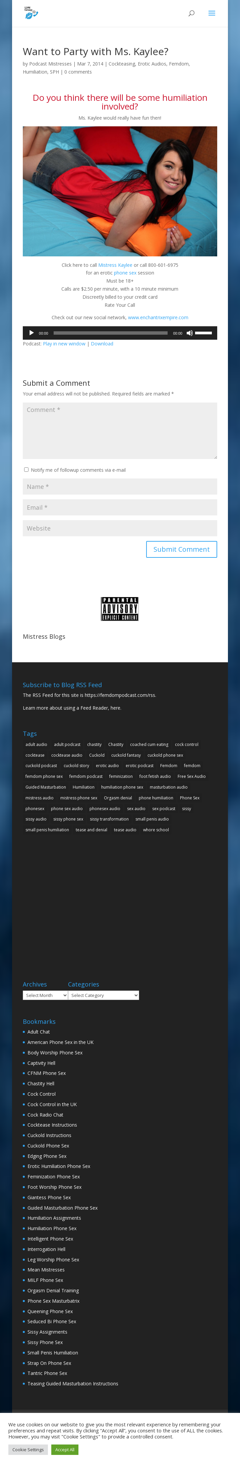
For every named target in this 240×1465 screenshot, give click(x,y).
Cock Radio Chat (45, 1115)
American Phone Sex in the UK (60, 1042)
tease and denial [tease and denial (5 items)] (91, 830)
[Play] (31, 333)
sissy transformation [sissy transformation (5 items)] (109, 819)
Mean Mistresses (46, 1269)
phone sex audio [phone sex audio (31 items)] (67, 808)
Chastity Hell (40, 1083)
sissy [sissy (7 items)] (186, 808)
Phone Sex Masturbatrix (53, 1301)
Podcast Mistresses (50, 63)
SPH (54, 72)
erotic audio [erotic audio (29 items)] (107, 765)
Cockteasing (122, 63)
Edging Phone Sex (46, 1156)
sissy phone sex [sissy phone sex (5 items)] (68, 819)
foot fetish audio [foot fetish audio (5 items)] (155, 776)
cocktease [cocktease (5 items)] (35, 755)
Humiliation (35, 72)
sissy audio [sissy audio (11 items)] (36, 819)
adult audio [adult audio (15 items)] (36, 744)
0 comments (78, 72)
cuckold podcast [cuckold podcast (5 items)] (41, 765)
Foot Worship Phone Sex (54, 1187)
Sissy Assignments (47, 1332)
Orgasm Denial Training (53, 1290)
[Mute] (189, 333)
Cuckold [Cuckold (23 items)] (97, 755)
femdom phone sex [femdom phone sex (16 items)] (44, 776)
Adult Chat (38, 1032)
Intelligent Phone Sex (50, 1239)
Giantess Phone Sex (49, 1197)
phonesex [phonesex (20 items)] (34, 808)
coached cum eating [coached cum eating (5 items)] (149, 744)
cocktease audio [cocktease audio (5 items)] (66, 755)
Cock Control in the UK (52, 1104)
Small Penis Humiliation (52, 1352)
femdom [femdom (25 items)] (192, 765)
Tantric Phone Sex (47, 1373)
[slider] (111, 333)
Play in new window (64, 343)
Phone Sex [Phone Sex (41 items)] (189, 798)
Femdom (179, 63)
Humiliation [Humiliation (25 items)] (84, 787)
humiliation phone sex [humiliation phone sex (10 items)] (122, 787)
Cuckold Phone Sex (48, 1145)
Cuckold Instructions (49, 1135)
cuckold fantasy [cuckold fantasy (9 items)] (126, 755)
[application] (120, 333)
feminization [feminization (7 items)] (121, 776)
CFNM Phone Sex (46, 1073)
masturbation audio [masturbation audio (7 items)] (169, 787)
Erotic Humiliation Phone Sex (58, 1166)
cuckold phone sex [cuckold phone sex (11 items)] (165, 755)
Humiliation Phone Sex (51, 1228)
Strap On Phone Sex (49, 1363)
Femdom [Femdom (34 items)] (168, 765)
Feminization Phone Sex (53, 1176)
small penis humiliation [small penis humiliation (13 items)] (47, 830)
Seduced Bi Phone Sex (51, 1321)
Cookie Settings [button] (28, 1450)
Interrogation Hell (46, 1249)
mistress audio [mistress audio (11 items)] (39, 798)
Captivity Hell (41, 1063)
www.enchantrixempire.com (158, 317)
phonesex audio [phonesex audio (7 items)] (104, 808)
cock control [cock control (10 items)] (186, 744)
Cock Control (41, 1094)
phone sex (125, 272)
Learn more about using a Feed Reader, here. (72, 708)
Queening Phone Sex (50, 1311)
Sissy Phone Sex (45, 1342)
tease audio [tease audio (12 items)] (125, 830)
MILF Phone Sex (45, 1280)
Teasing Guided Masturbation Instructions (72, 1383)
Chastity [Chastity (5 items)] (115, 744)
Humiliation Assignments (54, 1218)
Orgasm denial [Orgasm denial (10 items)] (118, 798)
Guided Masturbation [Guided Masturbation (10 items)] (45, 787)
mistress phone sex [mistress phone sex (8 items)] (78, 798)
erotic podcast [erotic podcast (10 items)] (140, 765)
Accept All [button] (64, 1450)
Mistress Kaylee (115, 265)
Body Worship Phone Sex (54, 1052)
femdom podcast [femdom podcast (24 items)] (86, 776)
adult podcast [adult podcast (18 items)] (67, 744)
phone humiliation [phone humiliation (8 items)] (156, 798)
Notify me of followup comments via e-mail (78, 470)
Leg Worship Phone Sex (53, 1259)
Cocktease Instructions (52, 1125)
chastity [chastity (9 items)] (94, 744)
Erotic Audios (152, 63)
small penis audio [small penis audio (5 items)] (152, 819)
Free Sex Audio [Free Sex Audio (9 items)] (192, 776)
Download (102, 343)
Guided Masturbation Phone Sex (62, 1208)
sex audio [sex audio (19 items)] (136, 808)
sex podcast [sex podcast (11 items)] (163, 808)
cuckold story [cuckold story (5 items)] (76, 765)
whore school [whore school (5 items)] (156, 830)
